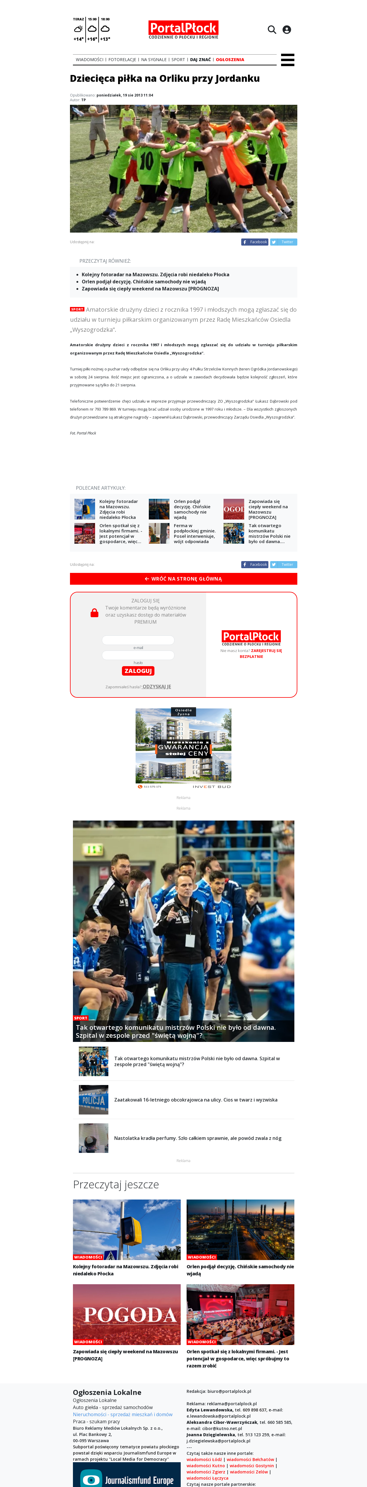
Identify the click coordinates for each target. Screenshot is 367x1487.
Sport (77, 309)
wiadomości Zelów (249, 1472)
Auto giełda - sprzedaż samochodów (113, 1407)
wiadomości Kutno (206, 1465)
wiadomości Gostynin (252, 1465)
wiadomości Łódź (204, 1459)
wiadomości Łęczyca (208, 1478)
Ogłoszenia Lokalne (95, 1400)
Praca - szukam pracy (96, 1421)
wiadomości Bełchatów (250, 1459)
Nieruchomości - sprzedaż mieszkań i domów (122, 1414)
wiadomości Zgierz (206, 1472)
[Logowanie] (286, 29)
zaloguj (138, 671)
